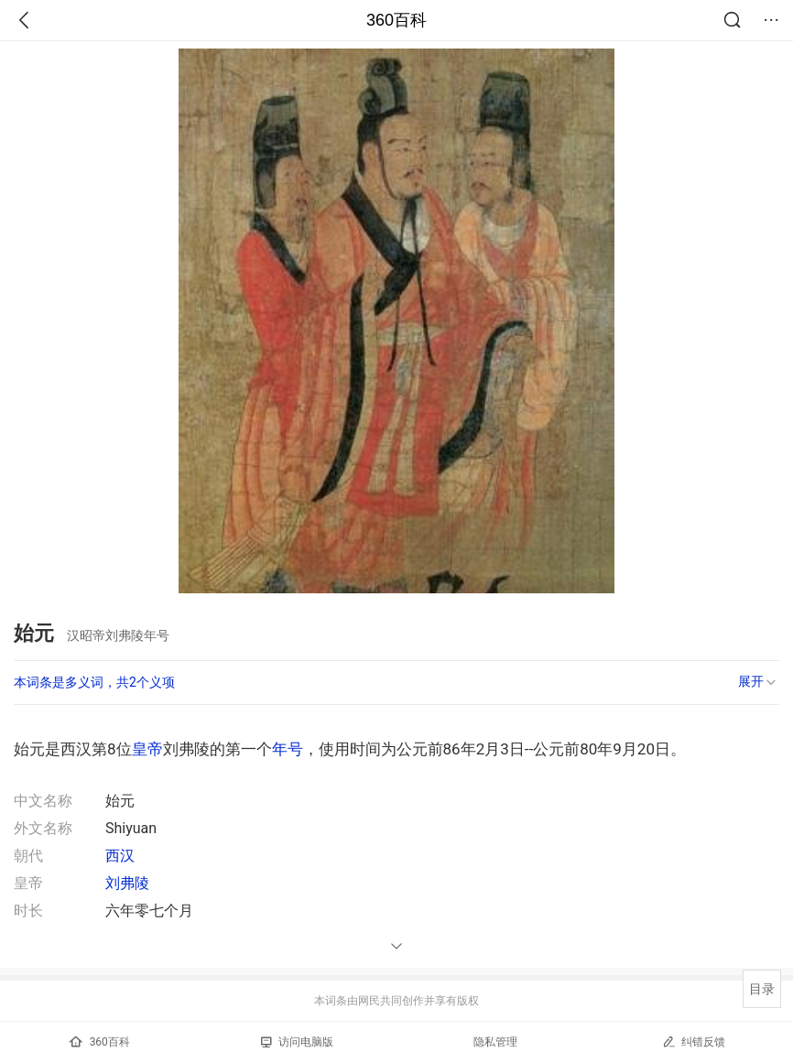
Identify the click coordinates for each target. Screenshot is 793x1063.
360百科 (396, 20)
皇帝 (147, 749)
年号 (287, 749)
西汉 (120, 855)
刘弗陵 (127, 883)
